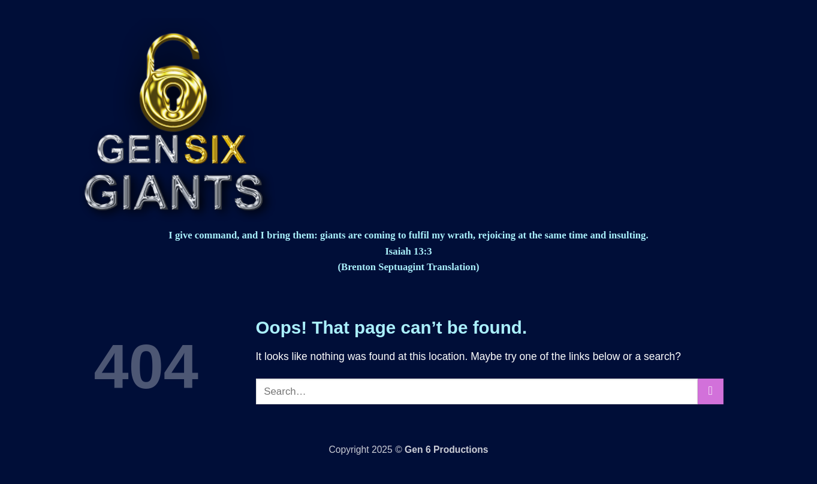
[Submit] (710, 391)
